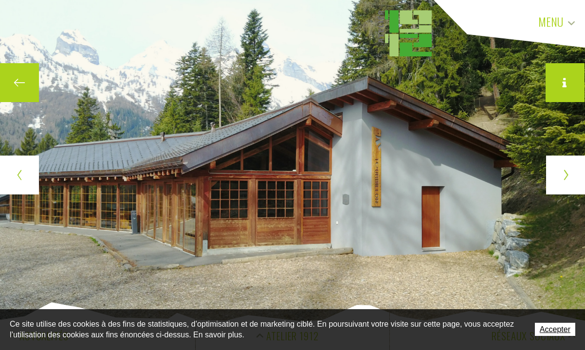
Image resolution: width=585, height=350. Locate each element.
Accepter (555, 329)
